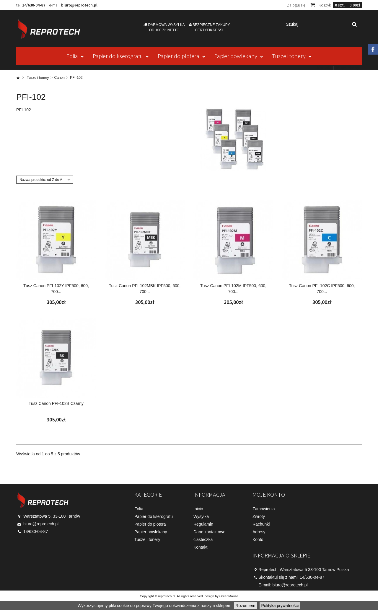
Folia (72, 56)
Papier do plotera (178, 56)
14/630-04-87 (33, 5)
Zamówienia (263, 508)
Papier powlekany (235, 56)
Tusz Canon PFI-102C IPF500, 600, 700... (322, 288)
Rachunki (261, 524)
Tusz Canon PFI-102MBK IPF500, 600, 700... (144, 288)
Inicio (198, 508)
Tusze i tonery (289, 56)
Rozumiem (245, 605)
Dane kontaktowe (209, 531)
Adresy (258, 531)
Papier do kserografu (118, 56)
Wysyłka (201, 516)
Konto (257, 539)
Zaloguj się (296, 5)
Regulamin (203, 524)
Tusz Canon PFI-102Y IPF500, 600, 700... (56, 288)
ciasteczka (203, 539)
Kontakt (324, 68)
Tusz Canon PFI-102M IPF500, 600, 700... (233, 288)
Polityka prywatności (280, 605)
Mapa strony (347, 68)
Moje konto (268, 494)
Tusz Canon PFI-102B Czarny (56, 403)
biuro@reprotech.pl (79, 5)
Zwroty (258, 516)
